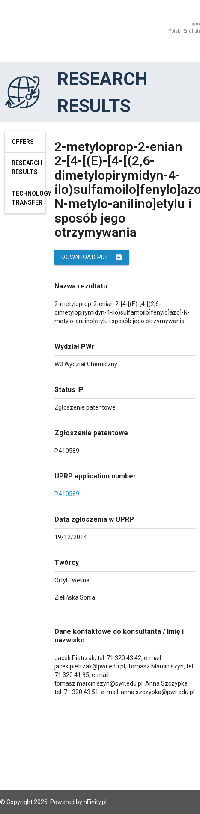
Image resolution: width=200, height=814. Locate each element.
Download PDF (91, 257)
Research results (27, 167)
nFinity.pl (95, 802)
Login (194, 24)
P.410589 (66, 493)
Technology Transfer (28, 198)
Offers (23, 141)
